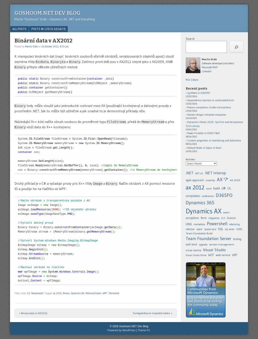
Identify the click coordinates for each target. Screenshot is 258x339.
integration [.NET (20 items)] (214, 218)
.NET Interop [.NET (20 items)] (215, 173)
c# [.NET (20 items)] (224, 188)
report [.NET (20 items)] (199, 229)
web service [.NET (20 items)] (223, 255)
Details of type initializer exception (206, 114)
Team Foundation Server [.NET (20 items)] (208, 238)
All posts (19, 29)
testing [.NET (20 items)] (237, 239)
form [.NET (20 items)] (204, 218)
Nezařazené (37, 293)
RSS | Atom (192, 79)
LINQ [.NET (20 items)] (189, 224)
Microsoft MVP (210, 67)
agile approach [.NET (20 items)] (195, 180)
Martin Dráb (31, 46)
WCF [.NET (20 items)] (211, 255)
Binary (66, 293)
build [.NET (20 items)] (216, 188)
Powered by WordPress (121, 330)
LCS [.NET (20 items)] (223, 218)
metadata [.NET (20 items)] (199, 224)
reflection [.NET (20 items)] (190, 229)
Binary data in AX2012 (33, 313)
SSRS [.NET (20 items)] (239, 229)
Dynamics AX (77, 293)
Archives (190, 159)
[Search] (236, 47)
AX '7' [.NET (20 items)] (222, 180)
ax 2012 (57, 293)
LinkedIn (207, 71)
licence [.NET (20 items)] (231, 218)
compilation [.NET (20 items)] (193, 196)
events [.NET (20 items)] (226, 212)
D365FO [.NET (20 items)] (224, 195)
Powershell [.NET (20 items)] (217, 223)
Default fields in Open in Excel (204, 147)
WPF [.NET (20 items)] (234, 255)
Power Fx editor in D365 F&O (203, 133)
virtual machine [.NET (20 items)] (193, 250)
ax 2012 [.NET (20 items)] (195, 187)
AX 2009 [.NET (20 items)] (235, 180)
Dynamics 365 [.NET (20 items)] (200, 203)
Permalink (114, 293)
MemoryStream (93, 293)
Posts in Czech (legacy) (48, 29)
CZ (28, 293)
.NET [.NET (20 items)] (189, 173)
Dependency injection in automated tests (210, 100)
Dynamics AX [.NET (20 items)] (204, 211)
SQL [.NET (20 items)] (220, 229)
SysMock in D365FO (198, 92)
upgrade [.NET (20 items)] (203, 244)
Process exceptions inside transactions (209, 107)
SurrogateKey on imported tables (152, 313)
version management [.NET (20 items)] (221, 244)
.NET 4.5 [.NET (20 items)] (199, 173)
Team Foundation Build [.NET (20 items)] (199, 233)
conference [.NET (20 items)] (208, 196)
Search (190, 38)
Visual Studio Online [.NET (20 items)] (196, 255)
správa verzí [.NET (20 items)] (210, 229)
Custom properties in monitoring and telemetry (214, 140)
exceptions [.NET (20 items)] (192, 218)
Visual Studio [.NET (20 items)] (214, 249)
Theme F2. (144, 330)
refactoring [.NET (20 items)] (234, 224)
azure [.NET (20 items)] (209, 188)
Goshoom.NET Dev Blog (47, 13)
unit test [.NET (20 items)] (191, 244)
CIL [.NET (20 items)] (229, 188)
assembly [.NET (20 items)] (210, 180)
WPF (105, 293)
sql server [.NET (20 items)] (229, 229)
